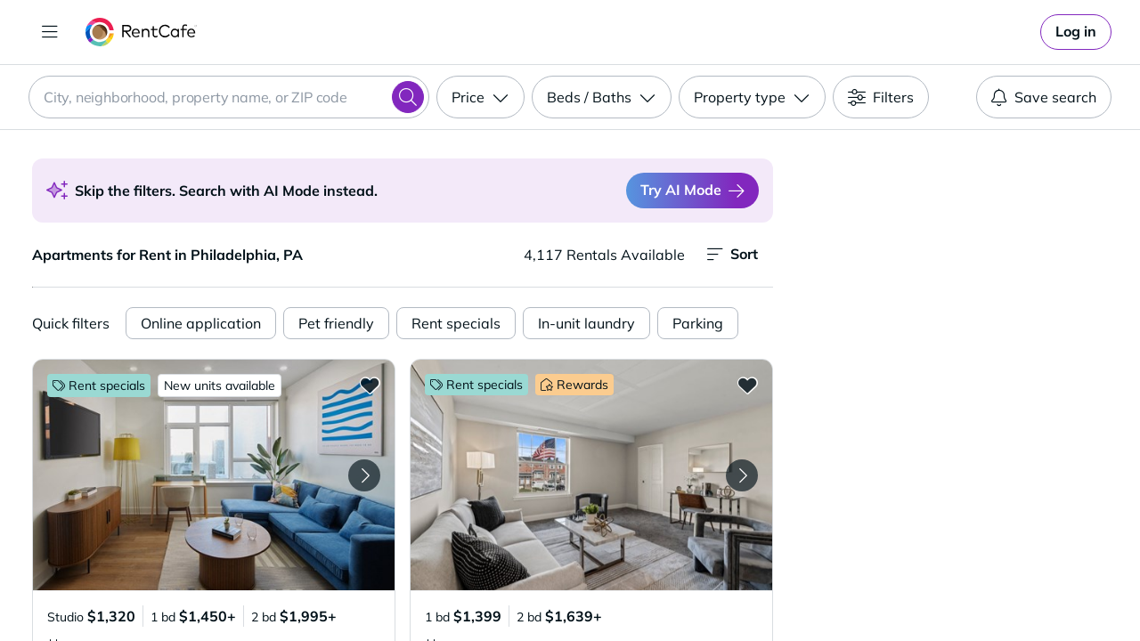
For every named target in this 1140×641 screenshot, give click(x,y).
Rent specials (456, 323)
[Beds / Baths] (602, 97)
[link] (1076, 32)
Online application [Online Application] (201, 323)
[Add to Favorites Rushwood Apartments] (747, 385)
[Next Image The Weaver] (364, 475)
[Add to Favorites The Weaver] (370, 385)
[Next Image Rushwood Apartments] (742, 475)
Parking (697, 323)
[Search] (408, 97)
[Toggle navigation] (49, 32)
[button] (214, 475)
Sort (732, 254)
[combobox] (228, 97)
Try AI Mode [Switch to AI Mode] (692, 190)
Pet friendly (336, 323)
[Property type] (752, 97)
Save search (1043, 97)
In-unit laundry (586, 323)
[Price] (480, 97)
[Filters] (881, 97)
